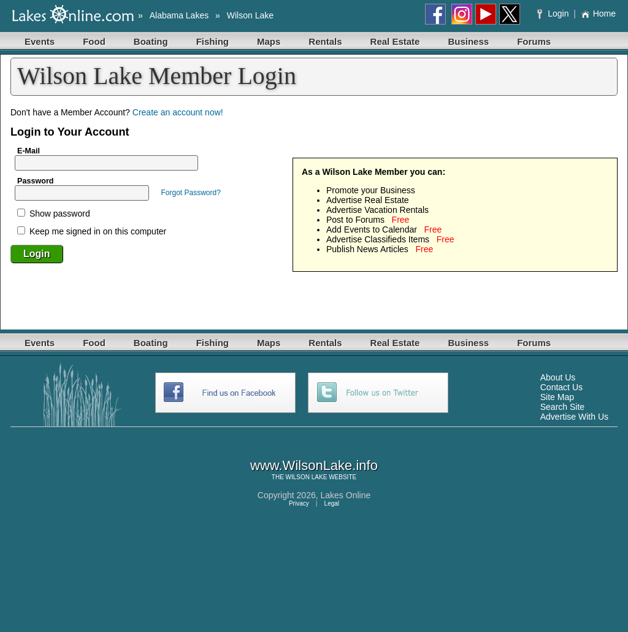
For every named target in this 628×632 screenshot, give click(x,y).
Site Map (557, 397)
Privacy (299, 503)
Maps (268, 41)
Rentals (325, 41)
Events (40, 41)
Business (468, 41)
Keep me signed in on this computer (91, 231)
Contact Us (561, 387)
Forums (534, 41)
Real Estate (395, 41)
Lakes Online (346, 495)
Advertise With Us (574, 417)
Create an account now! (177, 112)
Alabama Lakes (179, 15)
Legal (331, 503)
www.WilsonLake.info (314, 465)
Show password (53, 213)
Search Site (562, 407)
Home (598, 13)
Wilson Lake (250, 15)
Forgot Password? (190, 192)
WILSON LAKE (306, 477)
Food (94, 41)
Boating (151, 41)
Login (554, 13)
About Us (558, 377)
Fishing (212, 41)
